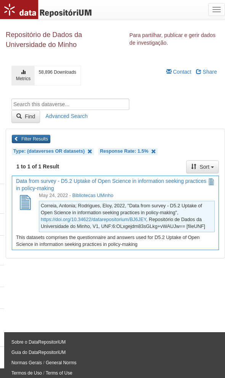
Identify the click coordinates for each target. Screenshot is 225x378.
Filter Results (31, 139)
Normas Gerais (26, 362)
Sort (202, 167)
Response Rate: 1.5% (128, 151)
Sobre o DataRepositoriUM (38, 342)
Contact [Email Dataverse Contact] (178, 72)
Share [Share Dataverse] (206, 72)
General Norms (61, 362)
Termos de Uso (26, 373)
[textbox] (70, 104)
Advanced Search (66, 116)
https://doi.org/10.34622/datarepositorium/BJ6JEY (93, 219)
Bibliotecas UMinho (93, 195)
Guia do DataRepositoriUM (38, 352)
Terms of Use (59, 373)
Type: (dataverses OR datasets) (52, 151)
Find (25, 116)
